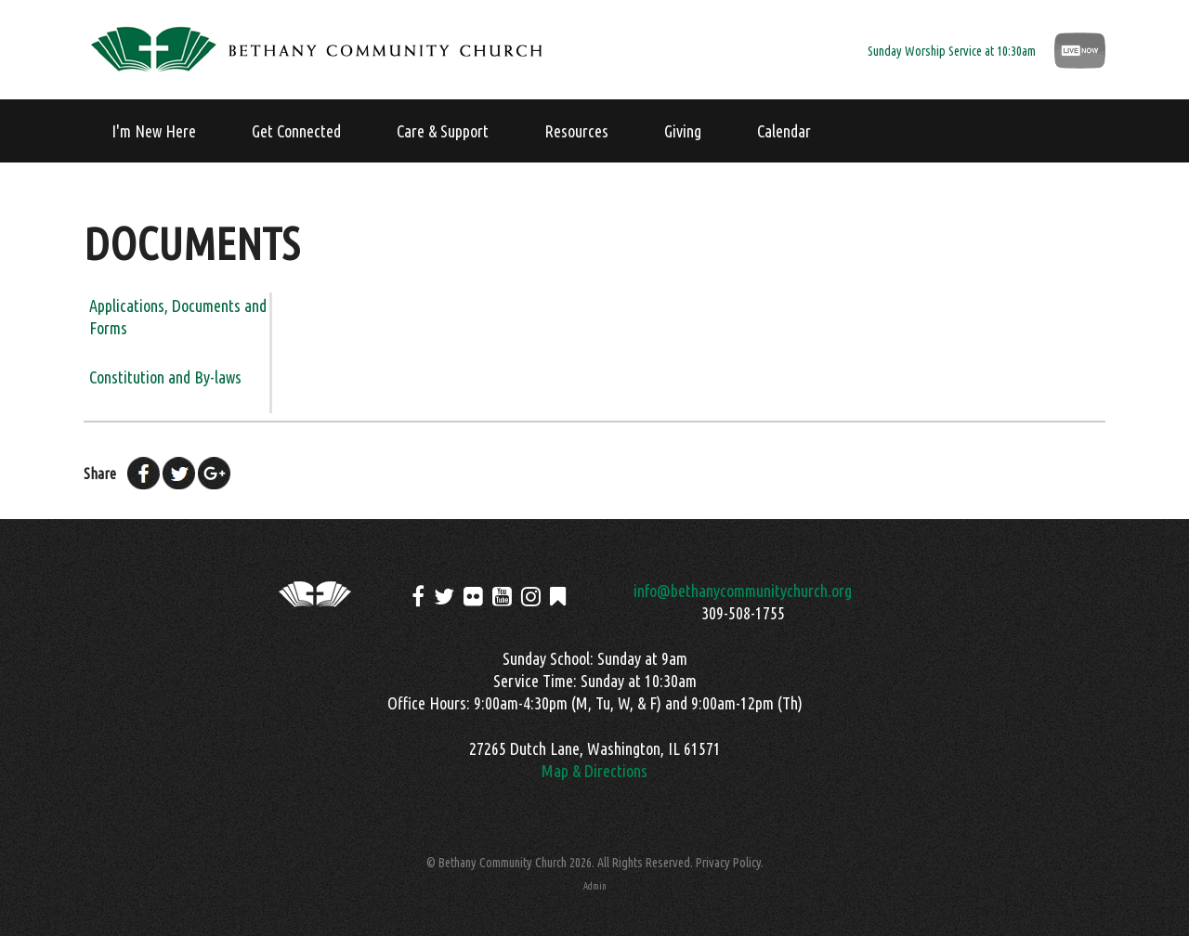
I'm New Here (153, 131)
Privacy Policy (728, 862)
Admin (595, 886)
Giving (682, 131)
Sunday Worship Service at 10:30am (952, 51)
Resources (576, 131)
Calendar (784, 131)
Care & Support (443, 131)
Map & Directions (594, 770)
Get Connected (296, 131)
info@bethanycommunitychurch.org (743, 590)
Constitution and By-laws (165, 377)
